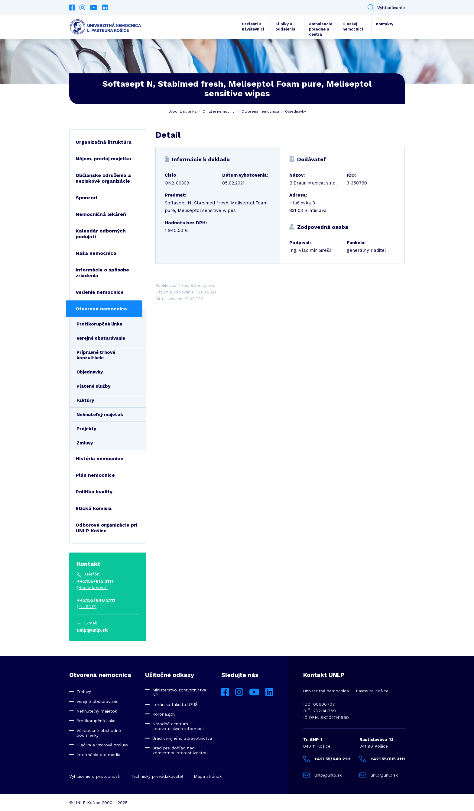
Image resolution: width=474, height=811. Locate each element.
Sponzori (86, 197)
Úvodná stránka (182, 111)
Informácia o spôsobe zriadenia (102, 272)
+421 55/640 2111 (326, 758)
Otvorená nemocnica (260, 111)
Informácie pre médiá (98, 754)
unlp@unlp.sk (92, 630)
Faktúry (85, 400)
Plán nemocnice (95, 475)
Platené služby (93, 386)
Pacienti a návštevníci (253, 26)
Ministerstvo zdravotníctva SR (179, 692)
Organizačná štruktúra (103, 142)
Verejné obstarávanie (100, 338)
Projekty (86, 428)
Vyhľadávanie (386, 7)
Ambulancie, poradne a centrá (321, 28)
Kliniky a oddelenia (285, 26)
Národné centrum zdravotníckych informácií (178, 726)
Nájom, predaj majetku (103, 159)
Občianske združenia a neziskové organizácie (103, 178)
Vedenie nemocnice (100, 292)
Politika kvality (94, 492)
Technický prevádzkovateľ (157, 776)
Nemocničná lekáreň (101, 214)
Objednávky (295, 111)
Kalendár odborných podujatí (101, 233)
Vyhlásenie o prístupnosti (94, 776)
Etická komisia (94, 508)
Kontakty (384, 24)
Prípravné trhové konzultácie (95, 355)
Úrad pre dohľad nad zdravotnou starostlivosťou (180, 750)
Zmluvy (84, 443)
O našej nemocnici (353, 26)
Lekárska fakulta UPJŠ (175, 704)
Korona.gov (163, 714)
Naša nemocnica (96, 253)
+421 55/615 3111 (382, 758)
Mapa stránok (208, 776)
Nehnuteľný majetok (99, 414)
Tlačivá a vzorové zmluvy (102, 744)
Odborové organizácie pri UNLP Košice (106, 528)
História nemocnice (99, 458)
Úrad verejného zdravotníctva (182, 738)
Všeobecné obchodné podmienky (98, 733)
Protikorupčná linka (99, 324)
